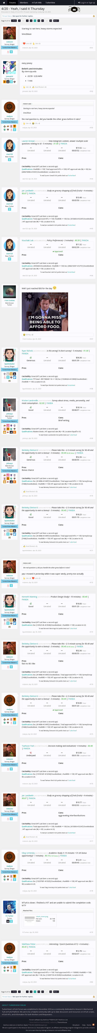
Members (24, 2)
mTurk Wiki (36, 2)
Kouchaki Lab (27, 240)
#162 (91, 91)
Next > (56, 21)
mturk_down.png (42, 916)
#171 (91, 550)
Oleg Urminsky (28, 853)
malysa (10, 116)
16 (51, 21)
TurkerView (71, 175)
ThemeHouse (62, 1022)
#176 (91, 784)
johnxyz (9, 414)
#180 (91, 982)
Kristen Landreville (30, 400)
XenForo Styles (22, 1025)
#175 (91, 734)
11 (42, 21)
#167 (91, 339)
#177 (91, 841)
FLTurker (9, 916)
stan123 (9, 154)
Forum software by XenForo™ (48, 1020)
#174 (91, 684)
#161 (91, 48)
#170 (91, 496)
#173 (91, 632)
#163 (91, 128)
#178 (91, 891)
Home (4, 2)
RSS (93, 1025)
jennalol (9, 76)
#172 (91, 582)
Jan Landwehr (28, 190)
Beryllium (76, 1025)
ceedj (39, 12)
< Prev (14, 21)
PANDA (64, 143)
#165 (91, 229)
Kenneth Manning (29, 596)
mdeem (9, 42)
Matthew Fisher (29, 944)
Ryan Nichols (27, 350)
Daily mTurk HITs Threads (20, 12)
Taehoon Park (28, 745)
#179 (91, 932)
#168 (91, 389)
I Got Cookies (9, 300)
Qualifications (27, 169)
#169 (91, 438)
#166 (91, 275)
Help (84, 1025)
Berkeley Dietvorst (30, 450)
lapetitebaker (9, 364)
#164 (91, 179)
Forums (12, 2)
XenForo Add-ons (9, 1025)
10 (39, 21)
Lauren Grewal (28, 141)
